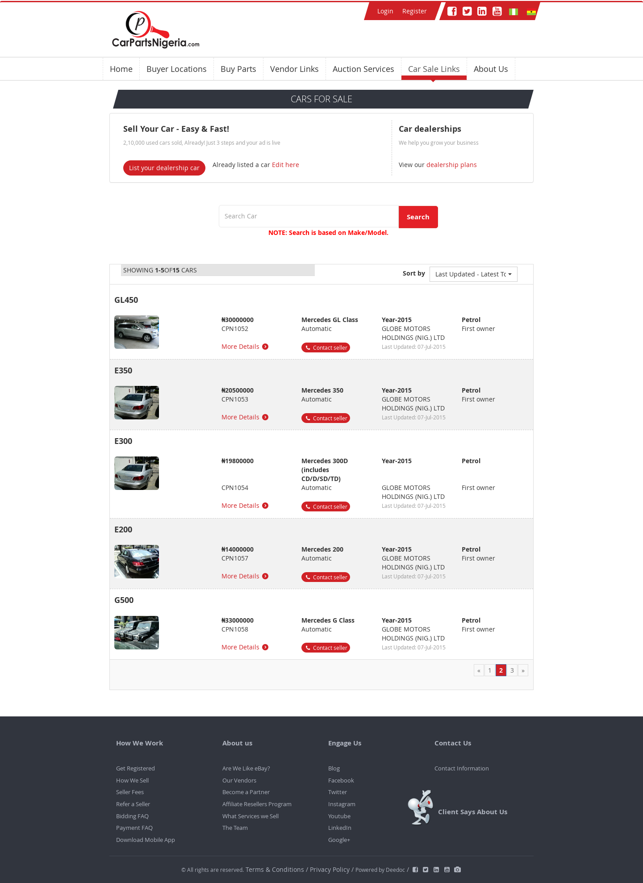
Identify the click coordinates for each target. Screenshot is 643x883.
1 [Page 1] (490, 670)
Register (414, 11)
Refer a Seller (133, 804)
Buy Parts (238, 68)
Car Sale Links (434, 68)
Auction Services (363, 68)
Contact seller (325, 347)
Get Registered (135, 768)
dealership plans (451, 164)
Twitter (337, 792)
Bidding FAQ (132, 816)
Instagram (341, 804)
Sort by (414, 273)
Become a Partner (246, 792)
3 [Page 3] (512, 670)
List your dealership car (164, 167)
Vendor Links (294, 68)
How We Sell (132, 780)
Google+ (339, 840)
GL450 (126, 299)
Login (385, 11)
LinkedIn (339, 828)
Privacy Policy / (332, 869)
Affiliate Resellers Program (257, 804)
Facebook (341, 780)
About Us (491, 68)
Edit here (285, 164)
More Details (245, 346)
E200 (123, 529)
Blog (334, 768)
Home (121, 68)
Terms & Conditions (276, 869)
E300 (123, 441)
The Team (235, 828)
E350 (123, 370)
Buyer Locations (176, 68)
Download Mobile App (145, 840)
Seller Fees (130, 792)
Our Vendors (239, 780)
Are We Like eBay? (246, 768)
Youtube (339, 816)
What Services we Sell (250, 816)
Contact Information (461, 768)
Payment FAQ (134, 828)
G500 (124, 600)
